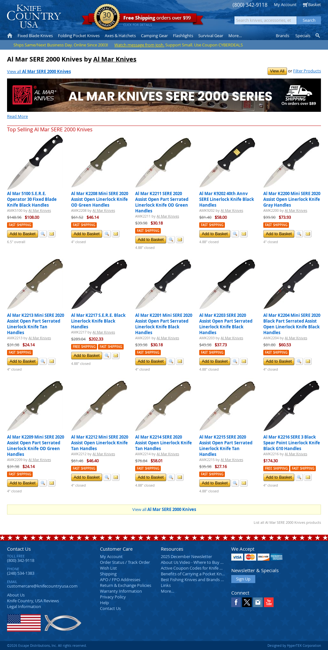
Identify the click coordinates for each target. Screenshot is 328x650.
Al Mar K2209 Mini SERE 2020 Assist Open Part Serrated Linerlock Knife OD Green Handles (35, 445)
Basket (314, 4)
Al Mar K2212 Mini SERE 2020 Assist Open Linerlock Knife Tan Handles (99, 442)
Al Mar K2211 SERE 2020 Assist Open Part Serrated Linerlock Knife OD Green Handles (161, 202)
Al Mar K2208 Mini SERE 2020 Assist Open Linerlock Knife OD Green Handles (99, 199)
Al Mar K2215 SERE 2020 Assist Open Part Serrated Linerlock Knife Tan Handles (225, 445)
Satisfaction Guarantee (106, 17)
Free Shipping (84, 347)
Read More (17, 116)
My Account (285, 4)
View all (39, 71)
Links (166, 585)
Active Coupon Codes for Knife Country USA (202, 568)
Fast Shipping (20, 225)
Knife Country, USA (33, 16)
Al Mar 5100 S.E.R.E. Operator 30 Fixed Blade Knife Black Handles (32, 199)
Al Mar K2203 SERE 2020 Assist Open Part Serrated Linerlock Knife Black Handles (225, 323)
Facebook (236, 602)
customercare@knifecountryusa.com (42, 586)
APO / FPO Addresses (120, 579)
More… (167, 591)
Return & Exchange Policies (125, 585)
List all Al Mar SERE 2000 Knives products (287, 522)
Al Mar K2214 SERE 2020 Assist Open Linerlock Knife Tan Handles (163, 442)
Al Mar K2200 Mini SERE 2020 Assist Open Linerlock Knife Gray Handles (291, 199)
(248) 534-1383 (20, 573)
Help (104, 602)
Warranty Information (121, 591)
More (235, 35)
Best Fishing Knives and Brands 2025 (195, 579)
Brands (282, 35)
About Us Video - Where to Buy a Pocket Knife (204, 562)
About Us (16, 595)
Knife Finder (318, 35)
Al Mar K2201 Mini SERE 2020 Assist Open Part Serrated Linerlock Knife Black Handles (163, 323)
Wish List (108, 568)
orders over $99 (142, 19)
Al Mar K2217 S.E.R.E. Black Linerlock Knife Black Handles (98, 321)
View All (277, 71)
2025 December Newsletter (186, 556)
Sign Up (243, 579)
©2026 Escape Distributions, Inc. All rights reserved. (47, 645)
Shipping (108, 574)
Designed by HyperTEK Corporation (294, 645)
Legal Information (24, 606)
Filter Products (307, 71)
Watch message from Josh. (139, 45)
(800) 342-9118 (250, 5)
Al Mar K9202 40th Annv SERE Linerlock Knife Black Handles (226, 199)
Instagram (258, 602)
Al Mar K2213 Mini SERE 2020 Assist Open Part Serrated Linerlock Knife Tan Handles (35, 323)
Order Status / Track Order (125, 562)
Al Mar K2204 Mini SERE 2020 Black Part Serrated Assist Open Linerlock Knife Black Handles (291, 323)
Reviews (33, 601)
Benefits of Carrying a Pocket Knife (193, 574)
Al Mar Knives (114, 59)
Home (9, 35)
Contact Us (19, 549)
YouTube (269, 602)
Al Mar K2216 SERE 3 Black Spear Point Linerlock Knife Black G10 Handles (291, 442)
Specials (302, 35)
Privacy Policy (113, 597)
